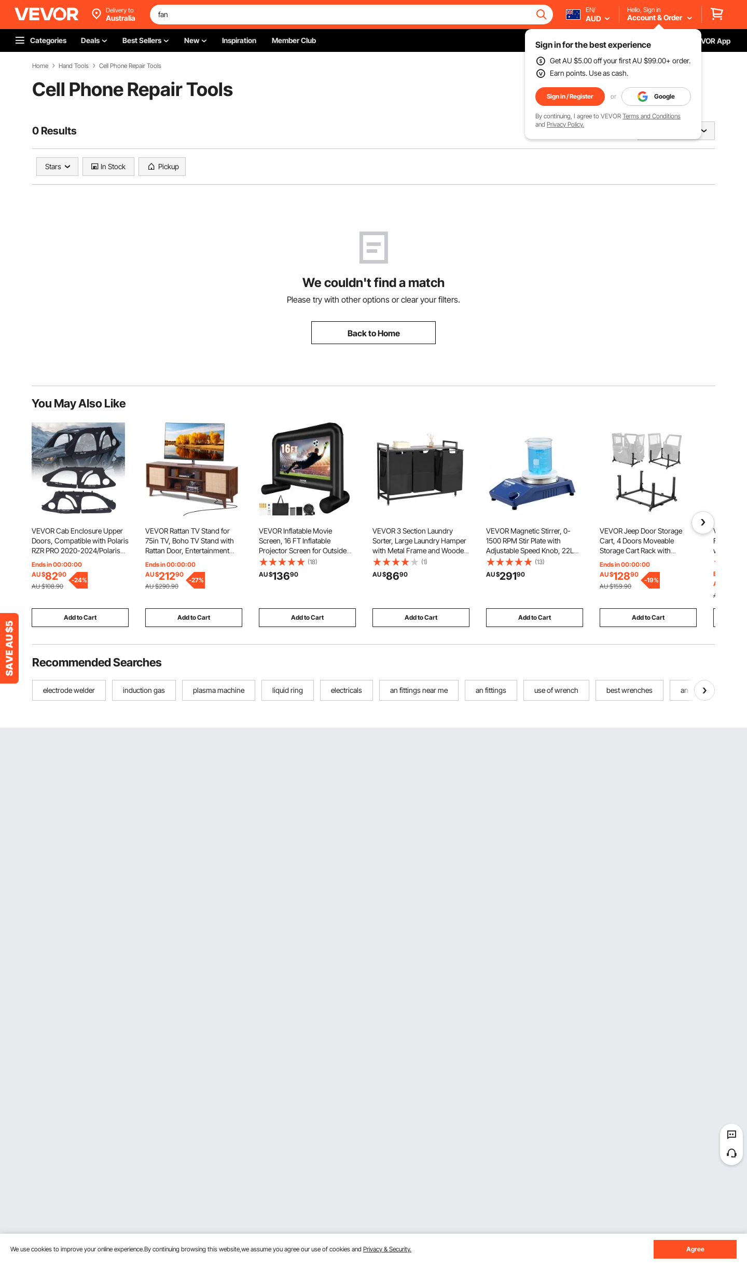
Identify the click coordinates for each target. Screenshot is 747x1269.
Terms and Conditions (651, 116)
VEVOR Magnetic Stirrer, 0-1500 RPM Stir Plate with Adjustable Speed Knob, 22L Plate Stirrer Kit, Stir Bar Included (530, 550)
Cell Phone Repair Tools (130, 66)
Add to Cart (80, 617)
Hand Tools (74, 66)
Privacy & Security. (387, 1249)
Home (40, 66)
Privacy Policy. (565, 124)
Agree (695, 1249)
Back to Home (374, 333)
